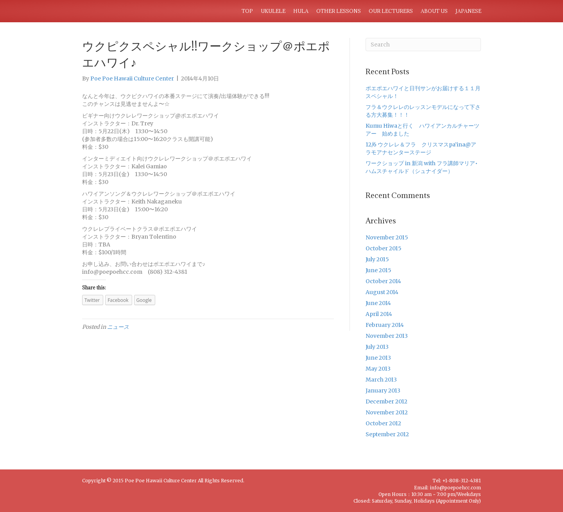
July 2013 (377, 346)
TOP (247, 11)
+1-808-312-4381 (461, 480)
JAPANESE (468, 11)
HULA (300, 11)
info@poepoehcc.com (455, 488)
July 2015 (377, 259)
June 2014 (378, 303)
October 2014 (383, 281)
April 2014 (379, 314)
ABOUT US (434, 11)
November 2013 (387, 335)
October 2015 (384, 248)
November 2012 (387, 412)
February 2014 (385, 324)
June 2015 (378, 270)
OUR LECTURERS (391, 11)
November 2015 (387, 237)
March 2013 (381, 379)
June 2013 (378, 357)
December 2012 (386, 401)
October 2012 (383, 423)
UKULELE (273, 11)
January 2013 (383, 390)
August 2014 (382, 292)
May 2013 (378, 368)
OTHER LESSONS (338, 11)
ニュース (118, 326)
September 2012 (387, 434)
